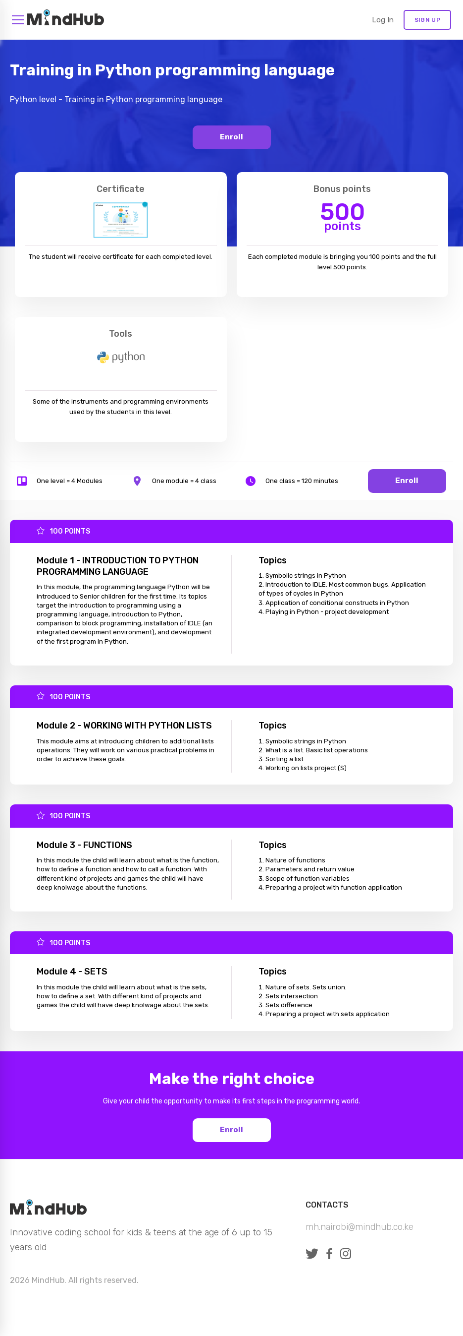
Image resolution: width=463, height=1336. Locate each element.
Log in (383, 19)
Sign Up (427, 19)
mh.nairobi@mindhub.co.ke (359, 1226)
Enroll (231, 136)
